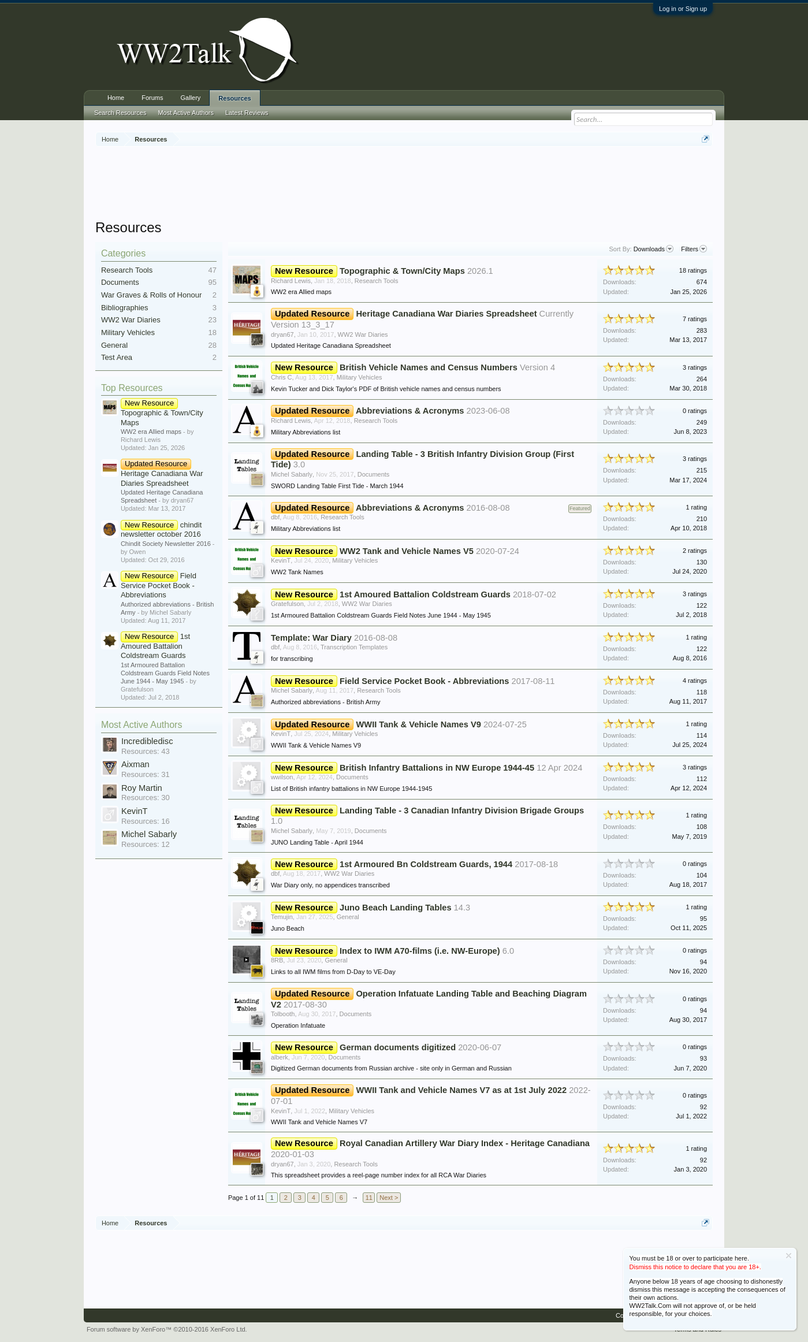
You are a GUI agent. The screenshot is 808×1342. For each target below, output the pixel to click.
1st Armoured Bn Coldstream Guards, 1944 (426, 864)
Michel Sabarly (149, 834)
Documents (120, 282)
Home (115, 97)
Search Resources (120, 112)
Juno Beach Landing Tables (396, 907)
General (114, 345)
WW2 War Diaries (131, 319)
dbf (275, 517)
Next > (388, 1197)
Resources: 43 (145, 751)
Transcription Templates (354, 647)
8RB (277, 960)
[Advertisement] (404, 184)
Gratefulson (287, 603)
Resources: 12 (145, 844)
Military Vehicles (128, 332)
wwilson (282, 777)
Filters (694, 249)
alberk (279, 1057)
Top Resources (132, 388)
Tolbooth (283, 1013)
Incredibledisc (147, 741)
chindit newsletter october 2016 (161, 530)
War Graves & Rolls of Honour (151, 295)
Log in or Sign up (683, 8)
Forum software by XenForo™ (167, 1329)
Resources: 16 (145, 821)
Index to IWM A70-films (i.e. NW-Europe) (420, 951)
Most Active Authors (142, 725)
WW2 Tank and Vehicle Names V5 (407, 551)
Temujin (282, 916)
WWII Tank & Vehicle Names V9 (418, 724)
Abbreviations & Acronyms (410, 410)
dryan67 (282, 334)
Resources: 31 (145, 774)
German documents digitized (398, 1047)
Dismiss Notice (788, 1255)
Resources (234, 98)
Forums (152, 97)
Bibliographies (124, 307)
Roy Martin (141, 788)
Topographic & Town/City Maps (162, 412)
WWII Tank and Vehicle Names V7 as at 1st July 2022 (461, 1090)
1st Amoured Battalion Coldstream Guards (155, 646)
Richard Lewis (291, 280)
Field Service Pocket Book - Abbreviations (158, 585)
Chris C (281, 377)
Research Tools (126, 270)
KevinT (134, 811)
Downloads (653, 249)
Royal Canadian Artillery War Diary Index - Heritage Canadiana (465, 1143)
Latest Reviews (247, 112)
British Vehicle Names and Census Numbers (428, 367)
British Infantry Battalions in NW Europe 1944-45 (437, 767)
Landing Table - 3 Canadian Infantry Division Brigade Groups (462, 810)
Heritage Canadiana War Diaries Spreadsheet (162, 473)
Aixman (135, 764)
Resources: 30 (145, 797)
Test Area (116, 357)
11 (369, 1197)
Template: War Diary (311, 637)
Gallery (191, 97)
